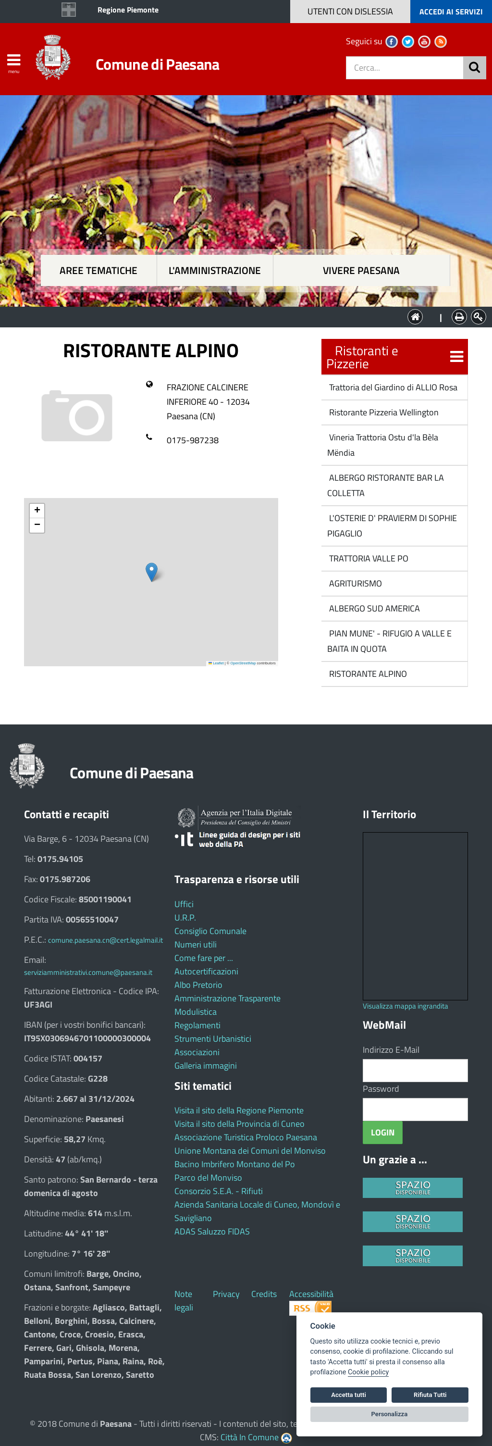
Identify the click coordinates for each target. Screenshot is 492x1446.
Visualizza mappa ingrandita (405, 1005)
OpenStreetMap (243, 663)
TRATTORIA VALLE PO (367, 558)
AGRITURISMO (354, 583)
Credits (264, 1293)
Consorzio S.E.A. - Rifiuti (218, 1190)
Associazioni (197, 1052)
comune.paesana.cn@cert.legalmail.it (105, 940)
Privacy (226, 1293)
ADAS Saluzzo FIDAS (212, 1231)
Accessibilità (311, 1293)
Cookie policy (368, 1372)
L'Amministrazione (239, 316)
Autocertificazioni (206, 971)
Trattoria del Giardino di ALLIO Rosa (392, 387)
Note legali (183, 1300)
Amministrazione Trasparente (227, 998)
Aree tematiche (98, 270)
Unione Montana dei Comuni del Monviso (250, 1150)
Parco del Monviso (208, 1177)
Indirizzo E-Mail (391, 1049)
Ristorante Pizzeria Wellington (383, 412)
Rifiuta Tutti (430, 1394)
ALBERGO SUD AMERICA (373, 608)
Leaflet (216, 663)
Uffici (184, 904)
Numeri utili (195, 944)
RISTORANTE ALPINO (367, 673)
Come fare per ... (203, 957)
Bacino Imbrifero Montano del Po (234, 1164)
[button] (152, 572)
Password (381, 1088)
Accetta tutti (348, 1394)
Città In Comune (250, 1437)
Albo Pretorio (198, 984)
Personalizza (389, 1414)
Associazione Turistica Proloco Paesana (245, 1137)
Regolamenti (197, 1025)
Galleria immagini (205, 1065)
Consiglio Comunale (210, 930)
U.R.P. (185, 917)
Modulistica (195, 1011)
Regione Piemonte (128, 9)
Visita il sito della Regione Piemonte (239, 1110)
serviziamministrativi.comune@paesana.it (88, 972)
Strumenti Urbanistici (212, 1038)
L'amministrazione (215, 270)
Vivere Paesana (361, 270)
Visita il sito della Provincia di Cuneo (239, 1123)
